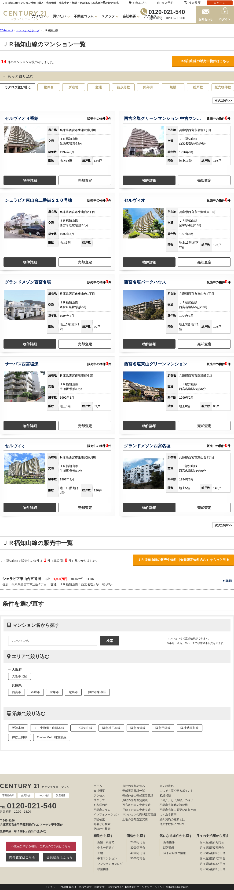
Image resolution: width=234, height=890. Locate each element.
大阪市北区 (19, 676)
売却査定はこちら (22, 857)
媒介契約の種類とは (172, 819)
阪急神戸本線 (111, 728)
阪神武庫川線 (189, 728)
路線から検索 (102, 828)
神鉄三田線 (19, 737)
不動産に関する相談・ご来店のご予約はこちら (40, 846)
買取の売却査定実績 (135, 800)
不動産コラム (84, 16)
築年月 (148, 87)
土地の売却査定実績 (135, 819)
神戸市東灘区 (97, 692)
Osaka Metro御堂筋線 (51, 737)
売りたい (38, 16)
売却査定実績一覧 (133, 790)
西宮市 (16, 692)
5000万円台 (137, 858)
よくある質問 (168, 814)
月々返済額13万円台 (212, 869)
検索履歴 (192, 2)
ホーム (98, 786)
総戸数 (198, 87)
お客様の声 (101, 805)
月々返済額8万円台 (212, 842)
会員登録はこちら (60, 857)
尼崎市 (73, 692)
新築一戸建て (105, 842)
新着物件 (169, 842)
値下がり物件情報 (174, 853)
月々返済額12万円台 (212, 863)
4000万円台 (137, 853)
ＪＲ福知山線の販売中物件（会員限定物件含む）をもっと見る (183, 560)
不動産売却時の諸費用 (174, 805)
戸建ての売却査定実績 (136, 809)
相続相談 (165, 795)
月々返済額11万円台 (212, 858)
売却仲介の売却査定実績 (137, 795)
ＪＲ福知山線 (83, 728)
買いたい (59, 16)
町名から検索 (102, 824)
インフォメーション (106, 814)
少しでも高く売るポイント (176, 790)
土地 (100, 853)
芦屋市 (35, 692)
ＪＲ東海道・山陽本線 (49, 728)
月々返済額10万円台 (212, 853)
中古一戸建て (105, 847)
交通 (98, 87)
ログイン (224, 19)
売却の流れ (167, 786)
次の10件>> (223, 100)
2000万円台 (137, 842)
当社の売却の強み (133, 786)
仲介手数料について (172, 824)
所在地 (73, 87)
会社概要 (129, 16)
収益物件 (103, 869)
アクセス (150, 16)
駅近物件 (169, 847)
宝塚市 (54, 692)
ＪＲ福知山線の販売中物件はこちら (203, 61)
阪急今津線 (138, 728)
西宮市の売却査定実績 (136, 805)
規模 (173, 87)
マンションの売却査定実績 (139, 814)
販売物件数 (223, 87)
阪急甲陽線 (163, 728)
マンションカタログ (110, 863)
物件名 (49, 87)
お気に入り (138, 2)
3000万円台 (137, 847)
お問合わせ (206, 19)
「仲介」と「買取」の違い (176, 800)
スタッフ (108, 16)
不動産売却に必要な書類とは (178, 809)
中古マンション (107, 858)
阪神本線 (18, 728)
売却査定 (85, 180)
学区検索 (99, 819)
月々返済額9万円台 (212, 847)
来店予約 (165, 2)
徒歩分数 (123, 87)
